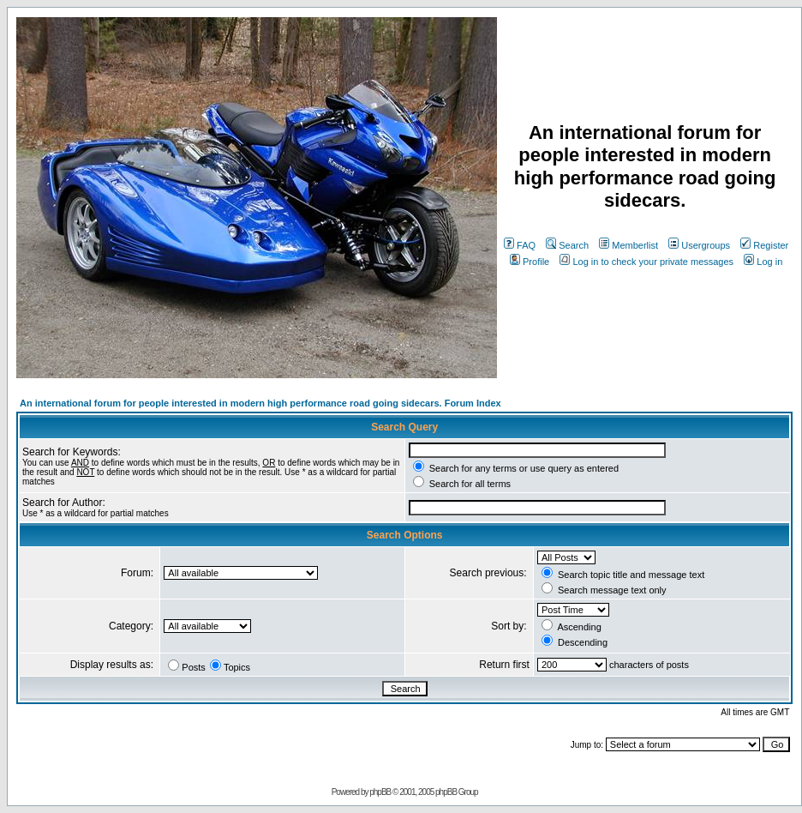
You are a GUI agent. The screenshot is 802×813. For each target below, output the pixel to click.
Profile (529, 261)
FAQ (520, 245)
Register (764, 245)
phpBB (380, 792)
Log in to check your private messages (646, 261)
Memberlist (628, 245)
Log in (763, 261)
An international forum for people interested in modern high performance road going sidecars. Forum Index (260, 403)
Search (567, 245)
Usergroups (699, 245)
